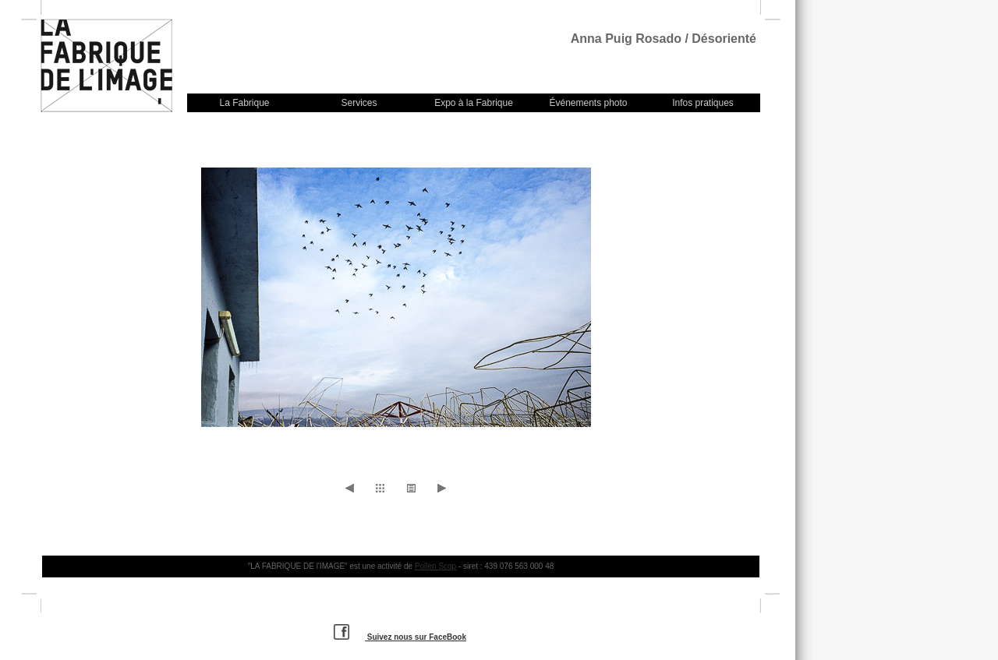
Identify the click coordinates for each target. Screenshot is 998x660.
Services (359, 102)
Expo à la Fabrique (473, 102)
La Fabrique (244, 102)
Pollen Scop (435, 566)
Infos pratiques (703, 102)
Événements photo (588, 102)
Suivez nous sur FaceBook (400, 637)
